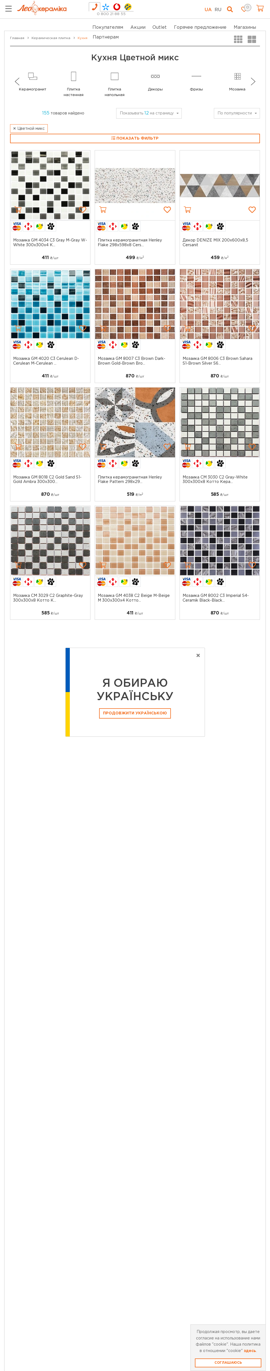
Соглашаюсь (228, 1362)
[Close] (198, 656)
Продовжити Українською (135, 713)
